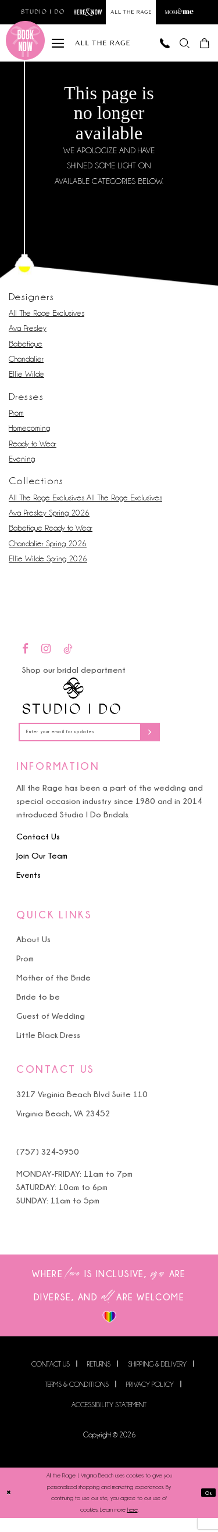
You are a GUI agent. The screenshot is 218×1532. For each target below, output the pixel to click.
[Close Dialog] (10, 1507)
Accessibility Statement (109, 1419)
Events (28, 889)
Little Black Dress (48, 1049)
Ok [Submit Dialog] (207, 1507)
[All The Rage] (102, 49)
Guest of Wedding (50, 1030)
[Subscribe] (186, 744)
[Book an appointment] (25, 49)
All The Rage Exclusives (46, 322)
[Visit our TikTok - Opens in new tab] (68, 659)
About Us (33, 953)
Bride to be (38, 1011)
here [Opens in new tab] (132, 1524)
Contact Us (38, 850)
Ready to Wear (32, 452)
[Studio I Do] (71, 705)
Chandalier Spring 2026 (48, 552)
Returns (98, 1378)
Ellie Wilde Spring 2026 (48, 568)
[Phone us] (150, 49)
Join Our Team (41, 870)
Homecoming (29, 437)
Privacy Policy (150, 1399)
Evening (22, 468)
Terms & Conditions (77, 1399)
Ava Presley (28, 337)
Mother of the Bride (53, 991)
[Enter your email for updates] (109, 744)
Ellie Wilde (26, 383)
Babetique (25, 352)
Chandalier (26, 368)
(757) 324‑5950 (47, 1165)
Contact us (50, 1378)
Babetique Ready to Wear (50, 537)
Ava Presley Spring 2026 (49, 522)
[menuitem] (176, 49)
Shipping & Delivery (157, 1378)
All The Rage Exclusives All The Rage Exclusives (85, 507)
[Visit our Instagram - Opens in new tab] (46, 659)
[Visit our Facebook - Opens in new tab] (25, 659)
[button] (176, 49)
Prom (16, 422)
